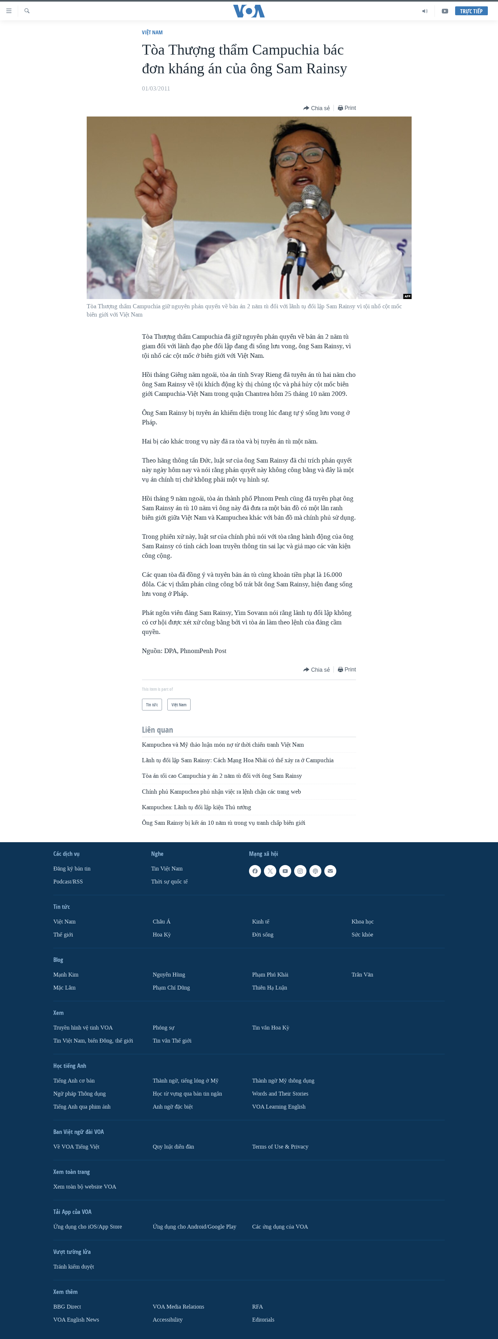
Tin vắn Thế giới (172, 1040)
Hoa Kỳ (162, 934)
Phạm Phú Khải (270, 974)
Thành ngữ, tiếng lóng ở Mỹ (186, 1080)
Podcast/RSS (68, 881)
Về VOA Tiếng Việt (76, 1146)
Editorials (263, 1319)
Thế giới (63, 934)
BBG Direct (67, 1306)
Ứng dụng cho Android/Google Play (194, 1226)
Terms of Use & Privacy (280, 1146)
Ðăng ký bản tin (72, 868)
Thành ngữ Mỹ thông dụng (283, 1080)
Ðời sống (262, 934)
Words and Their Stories (280, 1093)
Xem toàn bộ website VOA (84, 1186)
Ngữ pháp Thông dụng (79, 1093)
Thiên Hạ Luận (269, 987)
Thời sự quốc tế (169, 881)
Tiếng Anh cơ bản (74, 1080)
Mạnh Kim (65, 974)
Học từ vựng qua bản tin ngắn (187, 1093)
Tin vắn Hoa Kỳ (270, 1027)
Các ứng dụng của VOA (280, 1226)
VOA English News (76, 1319)
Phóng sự (163, 1027)
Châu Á (162, 921)
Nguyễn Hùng (169, 974)
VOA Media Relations (178, 1306)
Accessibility (168, 1319)
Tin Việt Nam (167, 868)
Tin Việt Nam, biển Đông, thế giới (93, 1040)
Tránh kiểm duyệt (73, 1266)
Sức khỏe (362, 934)
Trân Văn (362, 974)
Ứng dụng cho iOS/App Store (87, 1226)
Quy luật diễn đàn (173, 1146)
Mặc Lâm (64, 987)
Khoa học (363, 921)
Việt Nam (152, 32)
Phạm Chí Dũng (171, 987)
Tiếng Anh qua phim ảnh (82, 1106)
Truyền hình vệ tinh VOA (83, 1027)
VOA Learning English (279, 1106)
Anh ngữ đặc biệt (173, 1106)
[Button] (316, 108)
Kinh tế (260, 921)
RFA (257, 1306)
